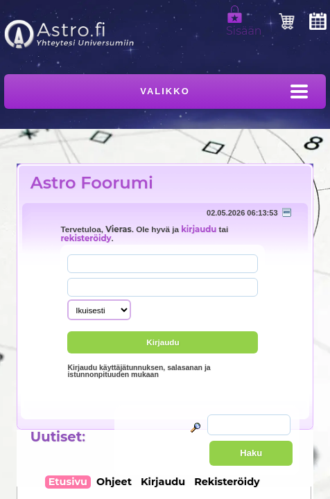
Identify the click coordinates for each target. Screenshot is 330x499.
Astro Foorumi (92, 183)
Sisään (244, 24)
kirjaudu (198, 229)
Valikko (165, 91)
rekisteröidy (85, 238)
